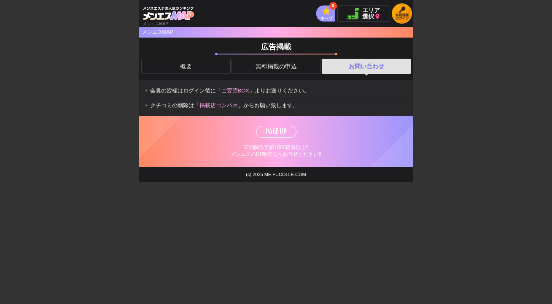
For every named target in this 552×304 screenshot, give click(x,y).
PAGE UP (276, 131)
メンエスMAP (157, 32)
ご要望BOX (235, 90)
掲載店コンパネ (218, 105)
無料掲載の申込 (276, 66)
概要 (186, 66)
